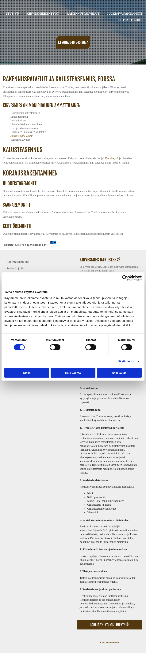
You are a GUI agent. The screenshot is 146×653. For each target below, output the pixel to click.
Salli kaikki (119, 372)
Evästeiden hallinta (109, 642)
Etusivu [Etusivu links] (12, 13)
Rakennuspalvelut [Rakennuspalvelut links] (83, 13)
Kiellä (27, 372)
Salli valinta (73, 372)
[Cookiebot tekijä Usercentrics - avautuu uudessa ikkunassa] (125, 278)
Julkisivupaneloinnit (21, 135)
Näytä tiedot (126, 361)
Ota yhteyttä (112, 158)
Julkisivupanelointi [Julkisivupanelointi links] (124, 13)
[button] (73, 43)
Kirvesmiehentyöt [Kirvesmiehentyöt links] (42, 13)
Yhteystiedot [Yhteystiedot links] (130, 20)
